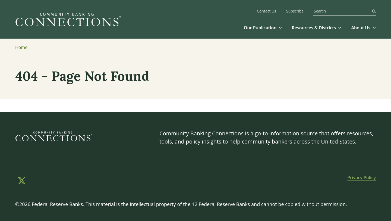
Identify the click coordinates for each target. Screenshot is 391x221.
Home (21, 47)
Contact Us (266, 11)
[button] (263, 27)
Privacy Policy (361, 177)
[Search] (374, 11)
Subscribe (295, 11)
